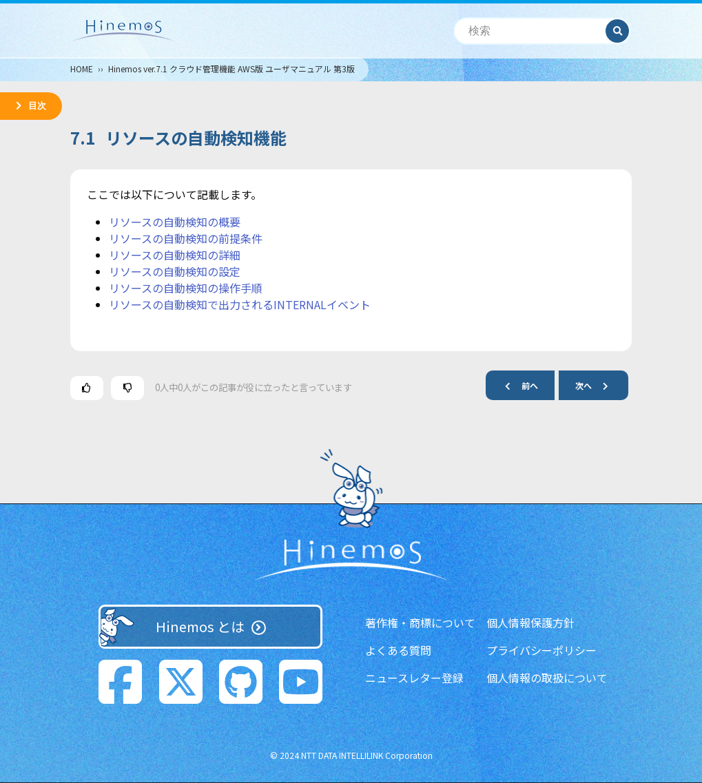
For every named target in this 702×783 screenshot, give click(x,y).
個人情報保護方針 (530, 622)
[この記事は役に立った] (86, 388)
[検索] (530, 31)
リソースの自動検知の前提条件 (185, 238)
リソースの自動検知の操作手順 (185, 288)
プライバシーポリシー (541, 650)
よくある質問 (398, 650)
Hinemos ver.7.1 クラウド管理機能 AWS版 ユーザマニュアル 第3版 (231, 68)
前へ (516, 385)
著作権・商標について (420, 622)
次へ (597, 385)
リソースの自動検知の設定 (174, 271)
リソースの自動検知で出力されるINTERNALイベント (240, 304)
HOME (81, 68)
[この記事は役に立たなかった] (127, 388)
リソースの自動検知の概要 (174, 221)
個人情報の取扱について (547, 677)
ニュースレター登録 (414, 677)
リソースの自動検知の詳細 (174, 255)
